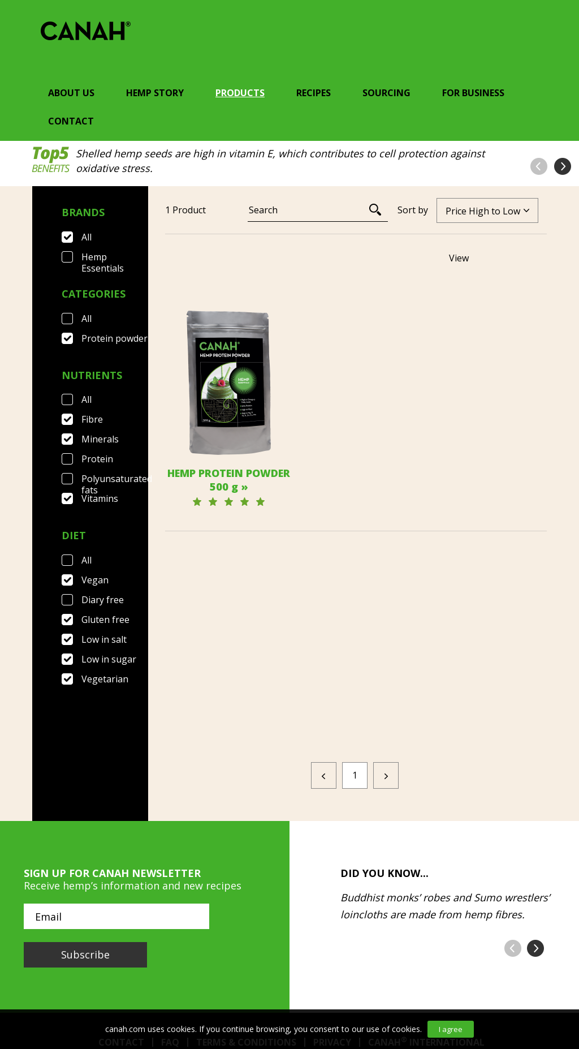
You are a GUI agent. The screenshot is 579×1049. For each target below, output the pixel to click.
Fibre (92, 419)
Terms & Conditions (246, 931)
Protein (97, 459)
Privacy (332, 931)
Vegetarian (104, 679)
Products (240, 93)
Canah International (426, 931)
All (86, 237)
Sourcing (386, 93)
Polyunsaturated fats (114, 478)
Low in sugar (108, 659)
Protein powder (114, 338)
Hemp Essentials (102, 257)
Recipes (313, 93)
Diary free (102, 599)
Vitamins (99, 498)
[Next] (386, 664)
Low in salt (104, 639)
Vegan (95, 580)
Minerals (100, 439)
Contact (71, 121)
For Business (473, 93)
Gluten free (105, 619)
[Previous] (323, 664)
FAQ (170, 931)
